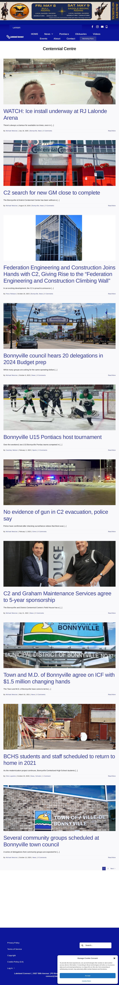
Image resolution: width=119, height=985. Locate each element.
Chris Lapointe (11, 776)
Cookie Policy (86, 981)
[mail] (102, 26)
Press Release (11, 294)
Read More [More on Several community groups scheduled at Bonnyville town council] (112, 857)
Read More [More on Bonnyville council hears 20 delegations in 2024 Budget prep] (112, 375)
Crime (34, 531)
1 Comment (47, 776)
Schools (38, 776)
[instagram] (97, 26)
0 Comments (47, 131)
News (40, 131)
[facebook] (92, 26)
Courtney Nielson (12, 450)
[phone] (106, 26)
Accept (87, 976)
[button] (114, 958)
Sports (34, 450)
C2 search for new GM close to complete (51, 193)
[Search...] (95, 945)
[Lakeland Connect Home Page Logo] (15, 35)
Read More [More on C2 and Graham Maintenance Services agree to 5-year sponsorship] (112, 613)
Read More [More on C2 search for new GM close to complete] (112, 205)
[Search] (82, 945)
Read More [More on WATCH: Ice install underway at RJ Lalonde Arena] (112, 131)
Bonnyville (33, 131)
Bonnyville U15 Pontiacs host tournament (52, 437)
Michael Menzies (12, 131)
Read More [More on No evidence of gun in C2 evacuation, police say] (112, 531)
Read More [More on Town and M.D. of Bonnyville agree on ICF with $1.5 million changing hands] (112, 694)
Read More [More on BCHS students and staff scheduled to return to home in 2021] (112, 776)
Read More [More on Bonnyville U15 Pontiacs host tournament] (112, 450)
